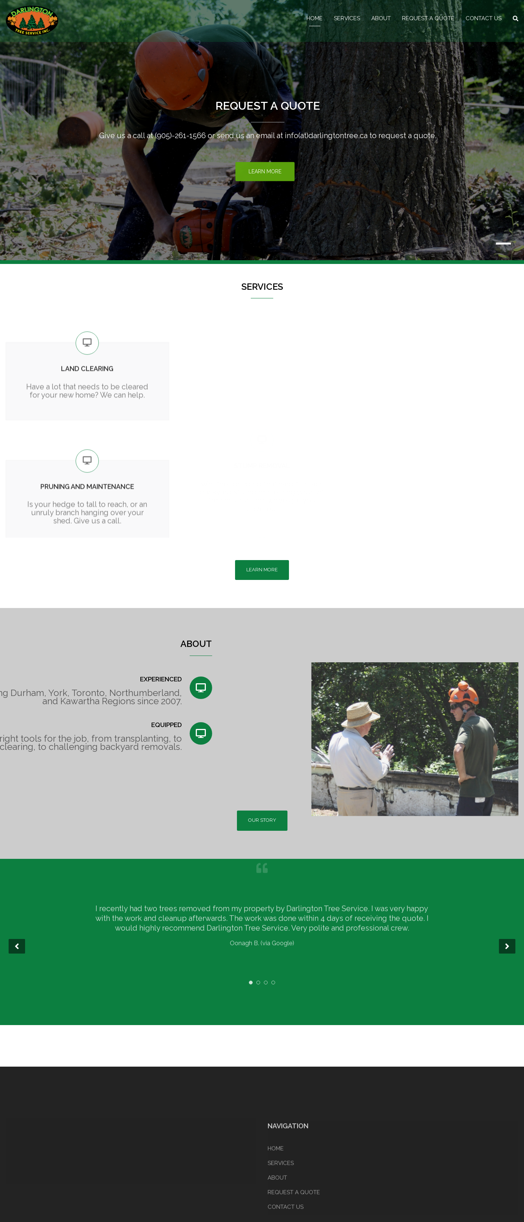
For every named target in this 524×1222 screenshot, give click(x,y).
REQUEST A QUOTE (428, 18)
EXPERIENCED (50, 679)
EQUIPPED (56, 725)
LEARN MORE (262, 569)
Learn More (265, 173)
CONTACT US (484, 18)
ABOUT (381, 18)
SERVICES (347, 18)
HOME (315, 18)
